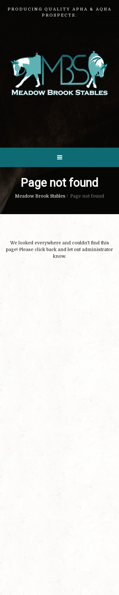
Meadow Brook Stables (40, 196)
